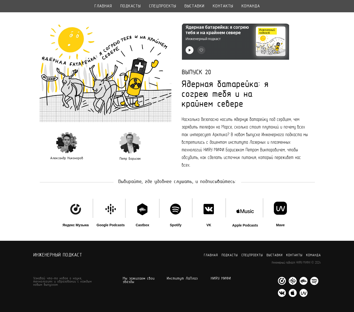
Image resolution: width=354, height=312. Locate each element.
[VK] (282, 296)
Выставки (194, 6)
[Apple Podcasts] (293, 296)
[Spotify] (314, 284)
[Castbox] (303, 284)
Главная (103, 6)
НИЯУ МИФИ (221, 278)
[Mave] (303, 296)
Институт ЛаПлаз (182, 278)
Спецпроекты (162, 6)
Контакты (223, 6)
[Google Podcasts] (293, 284)
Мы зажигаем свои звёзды (139, 280)
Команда (250, 6)
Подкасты (130, 6)
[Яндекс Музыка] (282, 284)
